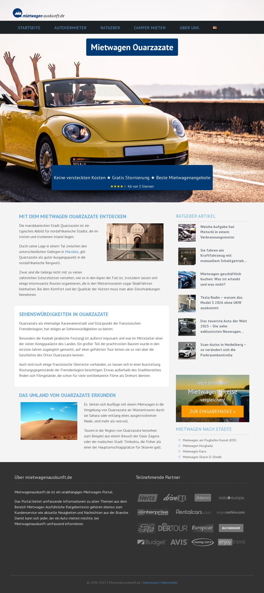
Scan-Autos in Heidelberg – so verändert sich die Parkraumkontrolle (223, 349)
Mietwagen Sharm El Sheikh (202, 457)
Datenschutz (169, 582)
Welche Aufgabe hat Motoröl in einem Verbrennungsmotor (217, 231)
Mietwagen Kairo (194, 451)
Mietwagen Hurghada (198, 446)
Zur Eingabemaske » (213, 411)
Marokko (72, 251)
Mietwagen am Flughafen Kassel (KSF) (210, 440)
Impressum (150, 582)
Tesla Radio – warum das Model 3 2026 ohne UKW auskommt (221, 302)
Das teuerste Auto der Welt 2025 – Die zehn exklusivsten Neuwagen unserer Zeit (223, 326)
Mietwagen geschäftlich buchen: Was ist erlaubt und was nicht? (220, 279)
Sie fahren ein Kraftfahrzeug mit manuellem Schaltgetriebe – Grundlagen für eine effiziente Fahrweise (223, 255)
